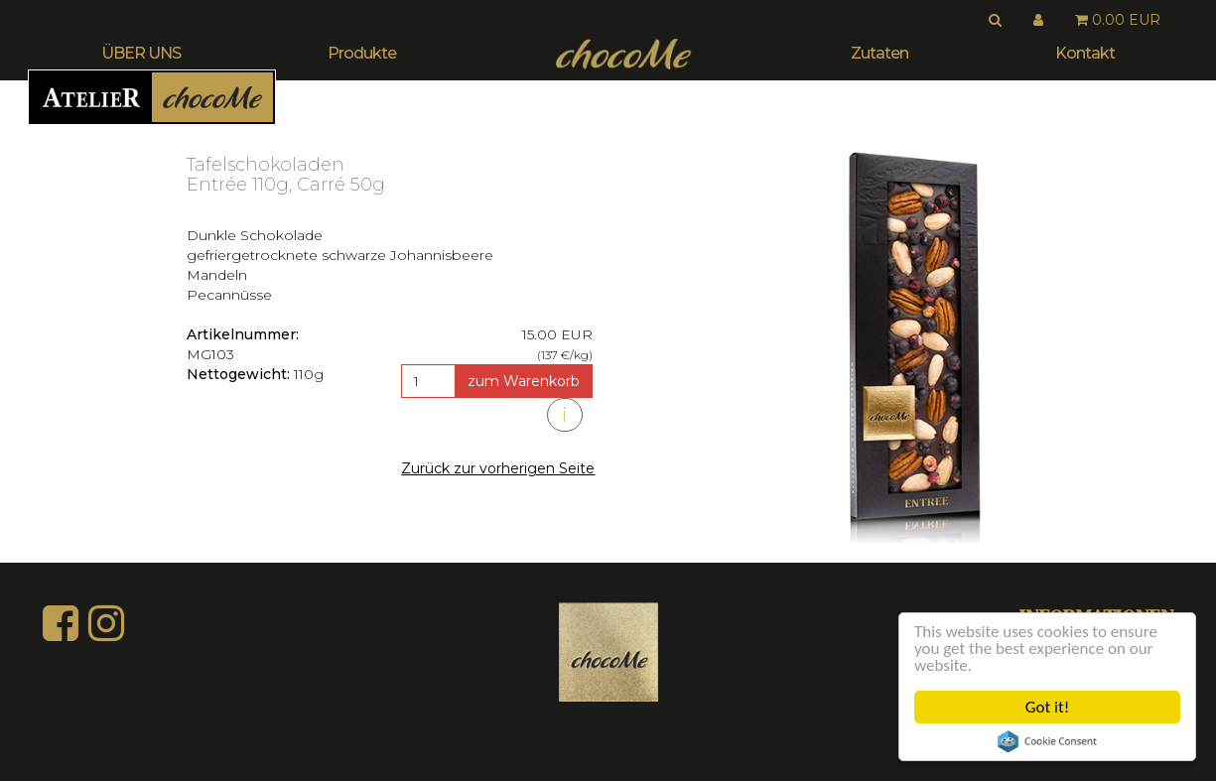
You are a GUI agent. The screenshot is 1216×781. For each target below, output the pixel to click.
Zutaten (879, 53)
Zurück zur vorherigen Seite (498, 468)
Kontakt (1085, 53)
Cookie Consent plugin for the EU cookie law (1047, 741)
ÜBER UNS (141, 53)
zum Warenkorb (524, 381)
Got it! (1047, 707)
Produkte (362, 53)
